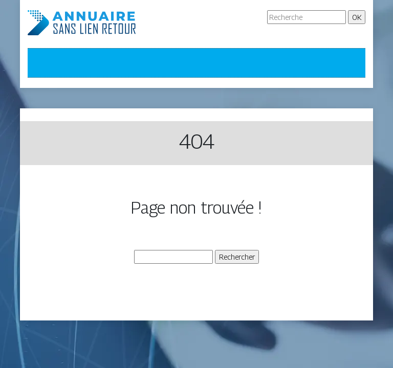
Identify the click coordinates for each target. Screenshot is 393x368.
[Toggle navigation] (42, 63)
